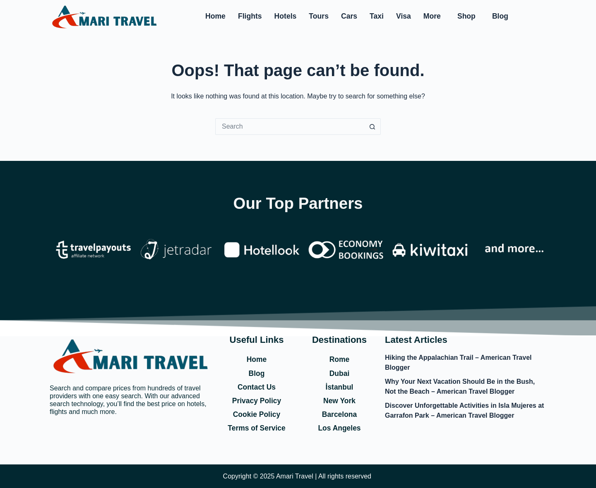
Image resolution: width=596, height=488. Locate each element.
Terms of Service (256, 428)
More (432, 16)
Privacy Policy (256, 400)
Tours (319, 16)
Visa (403, 16)
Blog (500, 16)
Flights (250, 16)
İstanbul (339, 386)
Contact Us (256, 386)
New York (339, 400)
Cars (349, 16)
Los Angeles (339, 428)
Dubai (339, 372)
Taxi (377, 16)
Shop (466, 16)
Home (215, 16)
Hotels (285, 16)
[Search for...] (289, 126)
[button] (434, 16)
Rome (339, 358)
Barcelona (339, 414)
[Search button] (372, 126)
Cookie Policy (256, 414)
